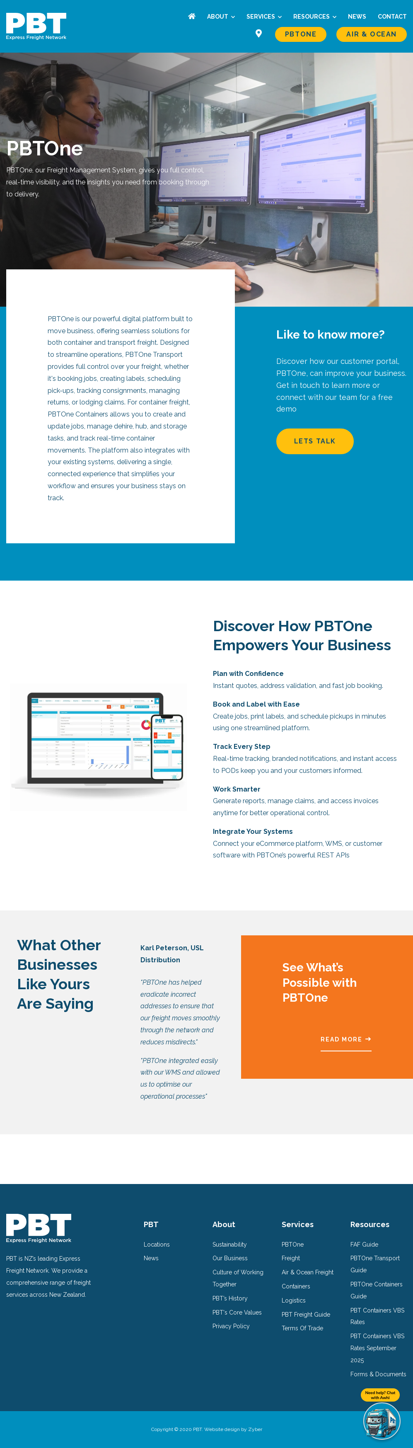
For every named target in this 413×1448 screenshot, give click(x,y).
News (357, 16)
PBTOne (301, 34)
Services (261, 16)
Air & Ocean (371, 34)
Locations (157, 1244)
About (218, 16)
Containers (296, 1286)
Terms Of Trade (302, 1328)
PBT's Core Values (237, 1312)
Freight (291, 1258)
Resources (312, 16)
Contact (392, 16)
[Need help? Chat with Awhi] (382, 1421)
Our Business (230, 1258)
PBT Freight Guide (306, 1314)
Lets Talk (339, 441)
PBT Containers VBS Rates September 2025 (377, 1348)
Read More (341, 1039)
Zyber (255, 1429)
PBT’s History (230, 1298)
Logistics (294, 1300)
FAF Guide (364, 1244)
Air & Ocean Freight (307, 1272)
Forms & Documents (378, 1374)
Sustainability (230, 1244)
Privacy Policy (231, 1326)
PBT (151, 1224)
